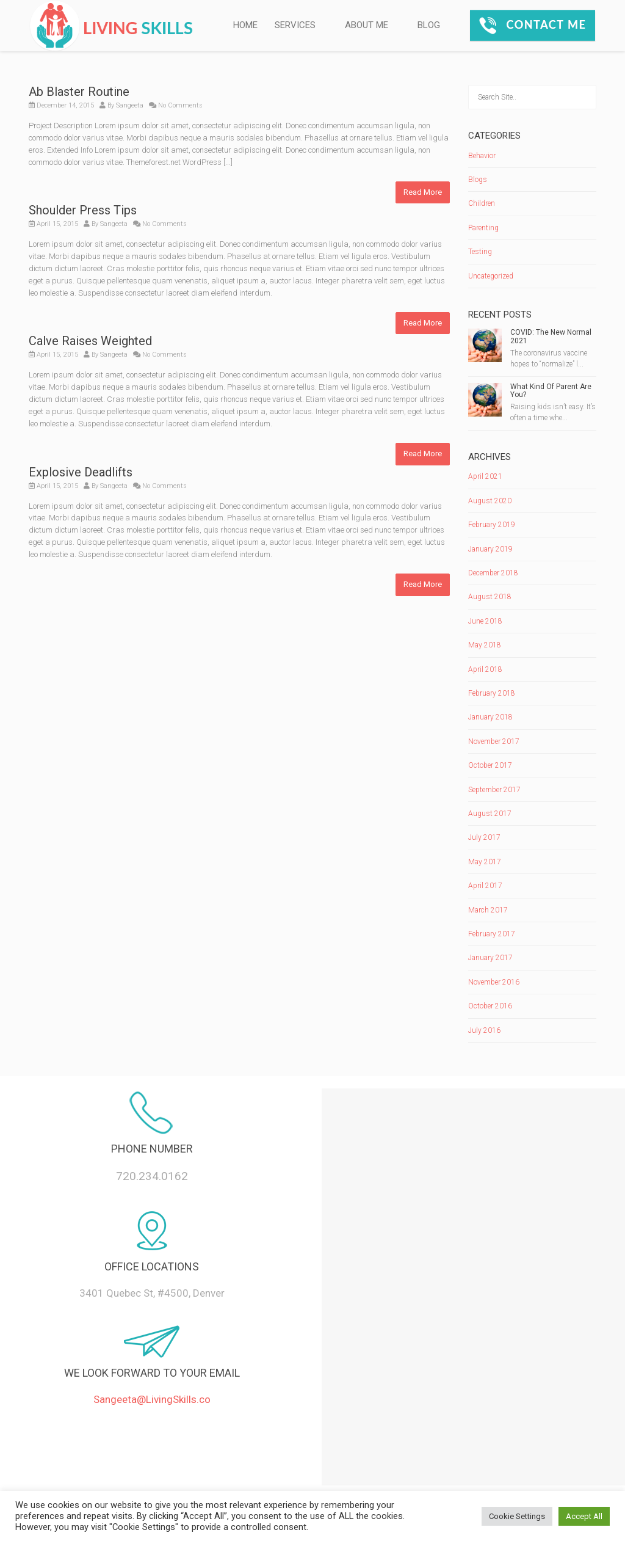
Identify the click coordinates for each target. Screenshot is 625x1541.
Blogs (477, 179)
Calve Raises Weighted (90, 340)
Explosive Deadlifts (80, 472)
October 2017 (490, 765)
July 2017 (484, 837)
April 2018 (485, 669)
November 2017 (493, 741)
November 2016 (493, 982)
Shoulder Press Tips (83, 210)
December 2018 (493, 573)
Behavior (482, 155)
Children (481, 203)
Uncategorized (490, 276)
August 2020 (489, 501)
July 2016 (484, 1030)
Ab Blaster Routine (79, 91)
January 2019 (490, 549)
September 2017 (494, 789)
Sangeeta (129, 105)
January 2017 (490, 957)
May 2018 (484, 645)
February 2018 (491, 693)
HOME (245, 25)
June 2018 (485, 621)
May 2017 (484, 862)
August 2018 (489, 596)
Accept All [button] (584, 1516)
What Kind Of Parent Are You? (550, 390)
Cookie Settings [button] (517, 1516)
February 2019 (491, 524)
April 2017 (485, 885)
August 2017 (489, 813)
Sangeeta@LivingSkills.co (152, 1399)
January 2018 (490, 717)
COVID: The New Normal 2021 (550, 336)
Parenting (483, 228)
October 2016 (490, 1006)
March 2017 (488, 910)
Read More (422, 192)
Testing (480, 251)
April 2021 (485, 476)
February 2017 (491, 934)
